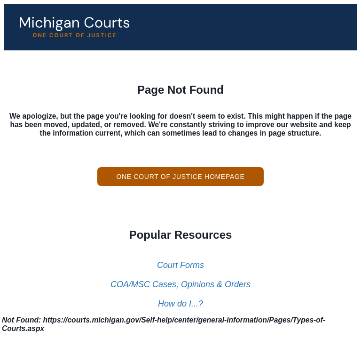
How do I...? (180, 303)
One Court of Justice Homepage (180, 176)
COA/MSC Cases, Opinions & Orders (180, 284)
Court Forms (180, 265)
